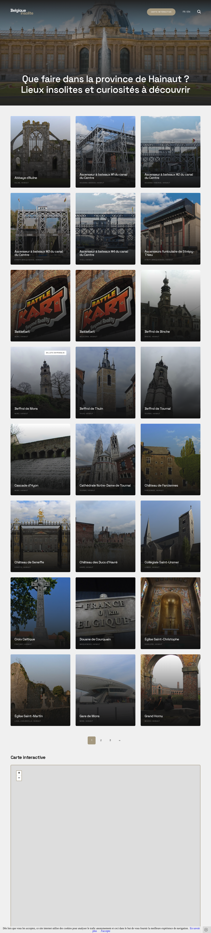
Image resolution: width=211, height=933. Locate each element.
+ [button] (19, 773)
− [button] (19, 778)
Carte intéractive (161, 12)
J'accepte (105, 931)
